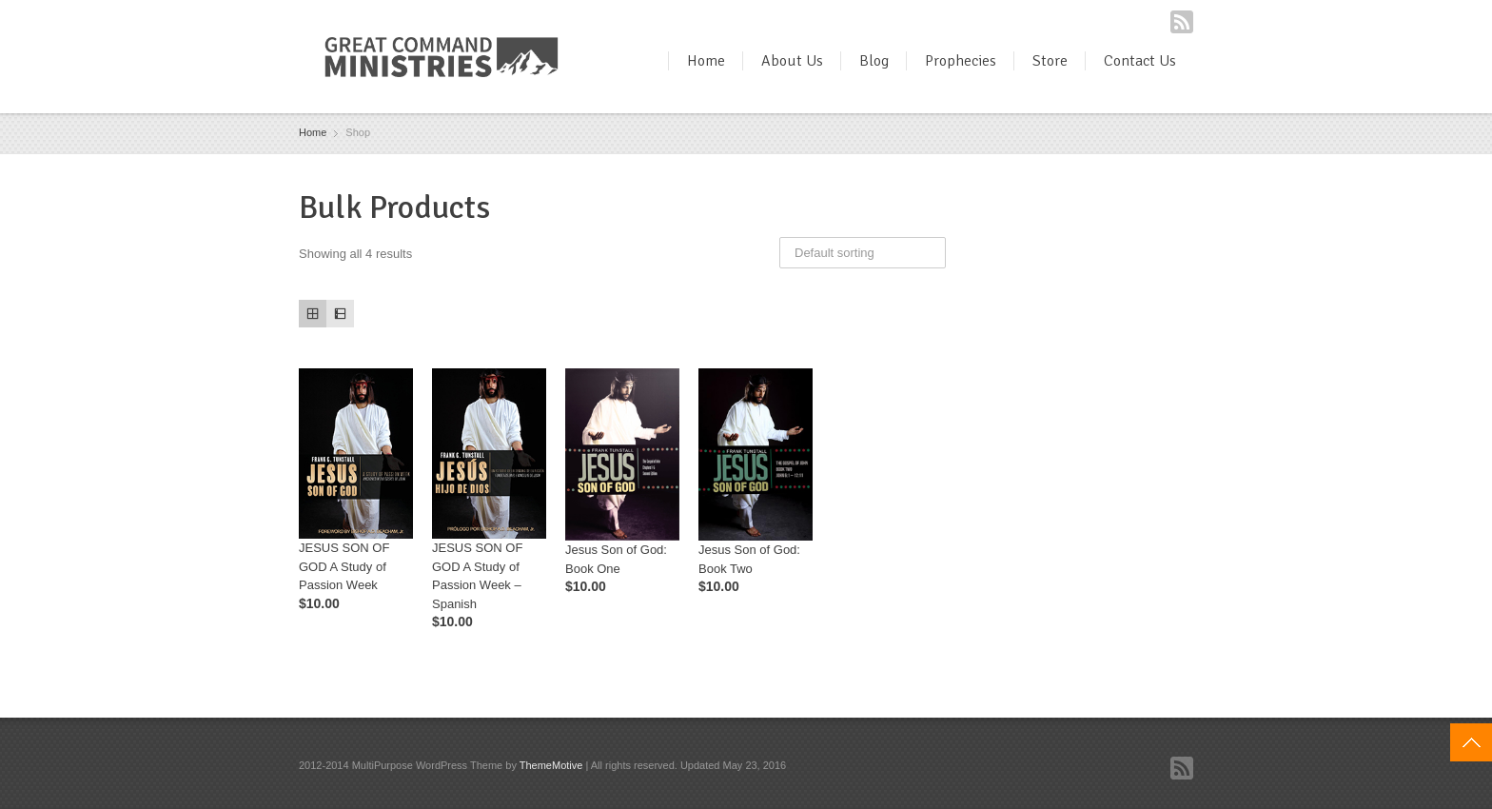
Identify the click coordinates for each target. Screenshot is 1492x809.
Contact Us (1140, 60)
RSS (1181, 21)
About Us (792, 60)
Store (1050, 60)
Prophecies (960, 60)
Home (706, 60)
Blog (874, 60)
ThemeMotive (551, 765)
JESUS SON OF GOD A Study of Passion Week (344, 566)
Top (1471, 742)
